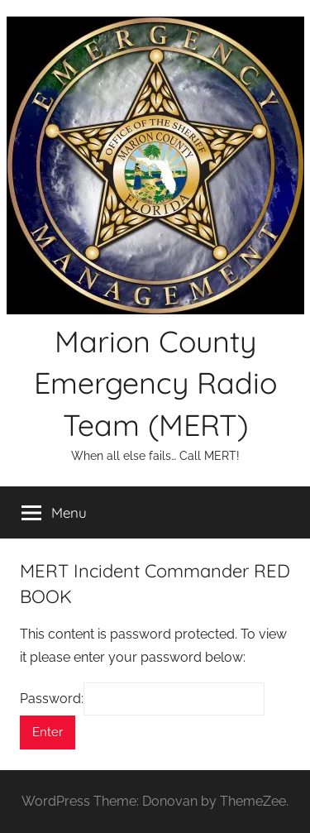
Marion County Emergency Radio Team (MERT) (155, 383)
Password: (142, 698)
